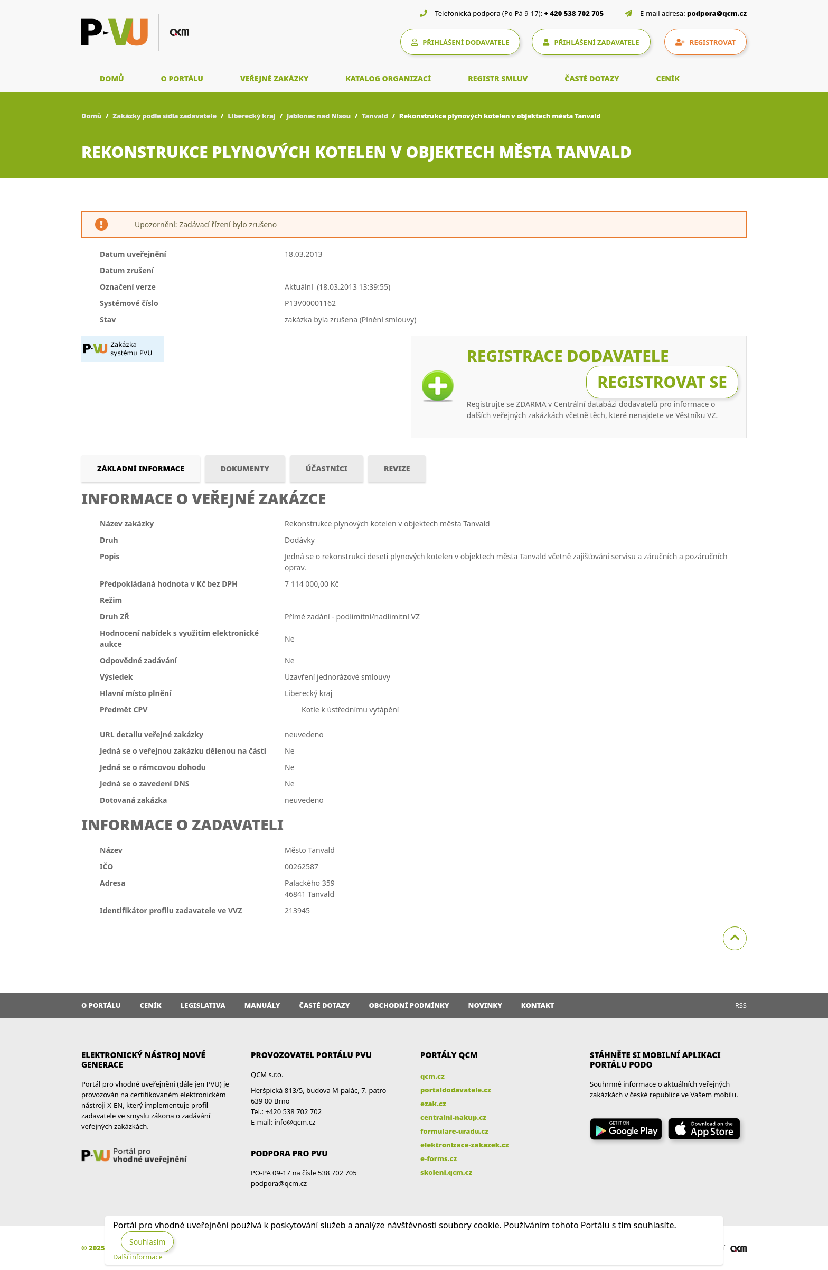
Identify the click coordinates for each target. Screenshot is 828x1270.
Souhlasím (147, 1242)
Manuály (262, 1005)
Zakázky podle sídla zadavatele (164, 115)
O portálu (101, 1005)
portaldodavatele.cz (455, 1090)
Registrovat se (662, 382)
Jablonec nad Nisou (319, 115)
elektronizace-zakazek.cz (464, 1145)
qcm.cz (432, 1076)
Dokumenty (245, 468)
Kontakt (537, 1005)
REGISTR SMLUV (498, 78)
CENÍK (668, 78)
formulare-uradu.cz (454, 1131)
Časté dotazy (324, 1005)
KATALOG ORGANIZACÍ (388, 78)
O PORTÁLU (182, 78)
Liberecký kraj (251, 115)
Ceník (151, 1005)
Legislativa (203, 1005)
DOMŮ (112, 78)
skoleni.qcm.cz (446, 1172)
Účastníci (326, 468)
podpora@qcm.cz (717, 13)
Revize (397, 468)
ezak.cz (433, 1103)
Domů (91, 115)
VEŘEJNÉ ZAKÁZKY (274, 78)
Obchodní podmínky (409, 1005)
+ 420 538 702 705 (574, 13)
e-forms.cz (438, 1158)
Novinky (485, 1005)
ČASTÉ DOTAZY (591, 78)
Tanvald (375, 115)
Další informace (138, 1257)
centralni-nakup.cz (453, 1117)
